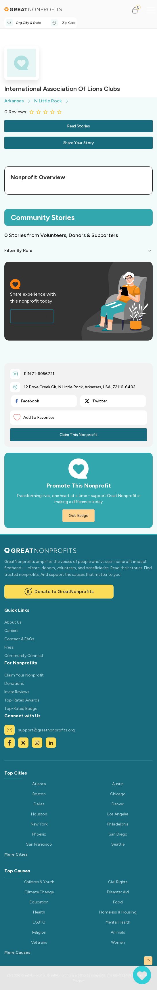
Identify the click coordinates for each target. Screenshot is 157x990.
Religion (39, 932)
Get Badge (78, 515)
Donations (14, 683)
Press (9, 647)
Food (117, 902)
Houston (39, 814)
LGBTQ (39, 922)
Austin (118, 783)
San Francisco (39, 844)
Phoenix (39, 834)
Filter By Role (18, 250)
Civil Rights (118, 882)
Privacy (78, 980)
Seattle (117, 844)
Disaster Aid (118, 892)
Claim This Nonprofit (78, 434)
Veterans (39, 942)
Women (118, 942)
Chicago (118, 794)
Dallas (39, 804)
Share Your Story (78, 142)
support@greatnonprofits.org (39, 730)
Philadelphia (118, 824)
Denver (118, 804)
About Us (13, 622)
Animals (118, 932)
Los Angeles (118, 814)
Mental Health (118, 922)
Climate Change (38, 892)
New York (39, 824)
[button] (137, 10)
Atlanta (39, 783)
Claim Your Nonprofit (24, 675)
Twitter (96, 401)
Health (39, 912)
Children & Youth (39, 882)
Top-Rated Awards (21, 700)
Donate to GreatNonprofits (59, 592)
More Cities (16, 854)
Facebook (27, 401)
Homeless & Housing (117, 912)
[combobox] (33, 22)
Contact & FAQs (19, 639)
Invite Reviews (16, 691)
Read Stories (78, 126)
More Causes (17, 952)
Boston (39, 794)
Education (39, 902)
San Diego (118, 834)
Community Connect (23, 655)
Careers (11, 630)
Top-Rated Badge (20, 708)
